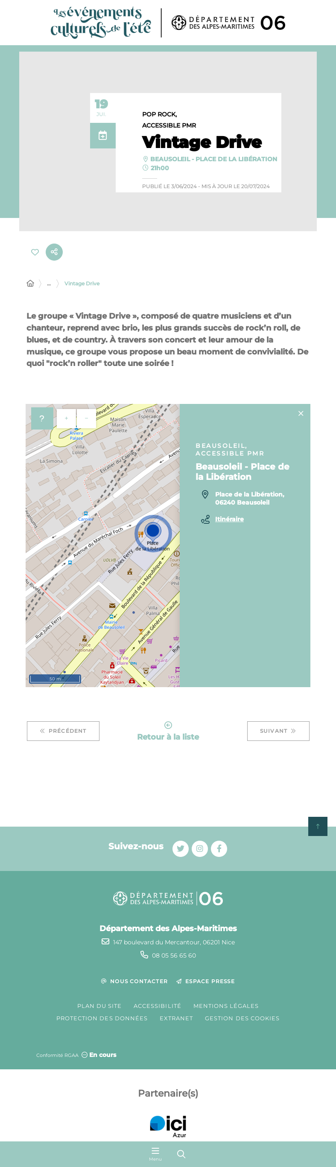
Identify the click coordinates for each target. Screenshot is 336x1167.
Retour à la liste (168, 731)
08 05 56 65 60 (174, 955)
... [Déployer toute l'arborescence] (49, 283)
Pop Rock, (159, 114)
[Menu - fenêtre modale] (155, 1154)
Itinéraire (229, 519)
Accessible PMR (169, 125)
